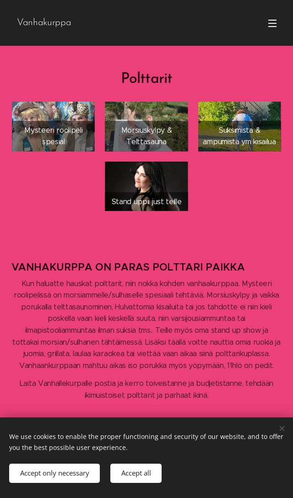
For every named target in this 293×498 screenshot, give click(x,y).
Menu (272, 23)
